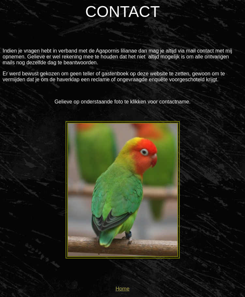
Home (122, 288)
